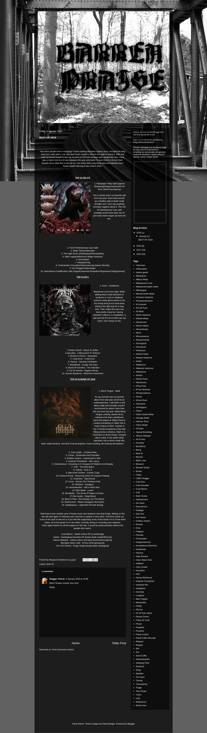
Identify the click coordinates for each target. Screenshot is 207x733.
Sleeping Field (142, 663)
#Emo (138, 333)
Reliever (140, 641)
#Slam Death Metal (145, 414)
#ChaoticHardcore (144, 301)
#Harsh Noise (142, 354)
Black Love (141, 460)
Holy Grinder (142, 567)
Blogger (131, 724)
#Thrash (140, 428)
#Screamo (140, 404)
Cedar (138, 475)
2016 (139, 254)
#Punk (139, 396)
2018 (139, 246)
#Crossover (141, 304)
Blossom (140, 464)
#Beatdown (141, 276)
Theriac (139, 680)
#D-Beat (140, 311)
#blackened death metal (147, 286)
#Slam (139, 411)
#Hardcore (141, 350)
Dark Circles (141, 496)
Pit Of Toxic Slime (144, 613)
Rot (137, 652)
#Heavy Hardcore (144, 357)
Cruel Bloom (141, 489)
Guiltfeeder (141, 549)
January (143, 236)
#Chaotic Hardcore (144, 297)
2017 (139, 250)
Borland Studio (143, 467)
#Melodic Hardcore (144, 368)
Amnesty (140, 443)
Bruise (139, 471)
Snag (138, 670)
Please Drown (142, 616)
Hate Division (142, 556)
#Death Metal (142, 318)
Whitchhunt (141, 702)
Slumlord (140, 666)
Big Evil (139, 457)
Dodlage (140, 510)
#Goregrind (141, 343)
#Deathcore (141, 322)
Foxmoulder (141, 538)
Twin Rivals (141, 691)
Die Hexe (140, 503)
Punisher (140, 631)
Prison (139, 624)
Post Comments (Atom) (63, 649)
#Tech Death (142, 425)
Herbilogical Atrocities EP (72, 537)
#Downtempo (142, 329)
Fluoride (139, 535)
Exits (138, 528)
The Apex (140, 677)
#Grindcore (141, 347)
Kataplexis (140, 588)
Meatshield (141, 602)
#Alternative (141, 269)
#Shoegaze (141, 407)
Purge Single (79, 546)
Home (76, 643)
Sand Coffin (141, 655)
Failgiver (140, 531)
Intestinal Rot (142, 585)
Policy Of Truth (143, 620)
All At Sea (140, 439)
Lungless (140, 595)
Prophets (140, 627)
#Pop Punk (141, 386)
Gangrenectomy (143, 542)
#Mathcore (141, 365)
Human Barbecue (144, 577)
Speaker (140, 673)
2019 (139, 232)
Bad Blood (140, 446)
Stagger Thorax (57, 579)
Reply (52, 587)
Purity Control (142, 634)
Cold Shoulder (142, 485)
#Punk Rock (141, 400)
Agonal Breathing (144, 432)
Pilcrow (139, 609)
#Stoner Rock (142, 421)
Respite (139, 645)
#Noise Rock (142, 379)
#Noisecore (141, 382)
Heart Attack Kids (144, 560)
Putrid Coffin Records (146, 638)
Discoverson (141, 506)
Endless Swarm (143, 521)
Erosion (139, 524)
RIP (137, 648)
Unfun (138, 694)
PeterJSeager (108, 724)
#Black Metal (142, 279)
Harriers (139, 553)
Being (138, 450)
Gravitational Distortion (146, 545)
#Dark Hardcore (143, 315)
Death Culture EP (83, 534)
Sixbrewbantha (143, 659)
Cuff (138, 492)
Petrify (139, 606)
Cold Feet (140, 482)
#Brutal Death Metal (145, 294)
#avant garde (142, 272)
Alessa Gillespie (143, 436)
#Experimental (142, 340)
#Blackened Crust (144, 283)
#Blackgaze (141, 290)
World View (141, 705)
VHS (138, 698)
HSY (138, 574)
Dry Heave (141, 517)
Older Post (119, 643)
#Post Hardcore (143, 389)
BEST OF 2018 (145, 240)
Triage (139, 687)
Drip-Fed (140, 514)
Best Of (50, 564)
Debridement (142, 499)
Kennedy (140, 592)
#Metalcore (141, 372)
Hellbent (140, 563)
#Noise (139, 375)
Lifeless (73, 540)
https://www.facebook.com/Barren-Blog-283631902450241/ (148, 140)
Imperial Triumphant (145, 581)
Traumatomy (141, 684)
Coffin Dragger (142, 478)
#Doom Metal (142, 325)
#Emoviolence (142, 336)
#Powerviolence (143, 393)
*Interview (140, 265)
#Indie (138, 361)
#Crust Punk (141, 308)
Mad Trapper (142, 599)
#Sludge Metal (142, 418)
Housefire (140, 570)
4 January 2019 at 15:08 (77, 579)
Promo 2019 (88, 543)
